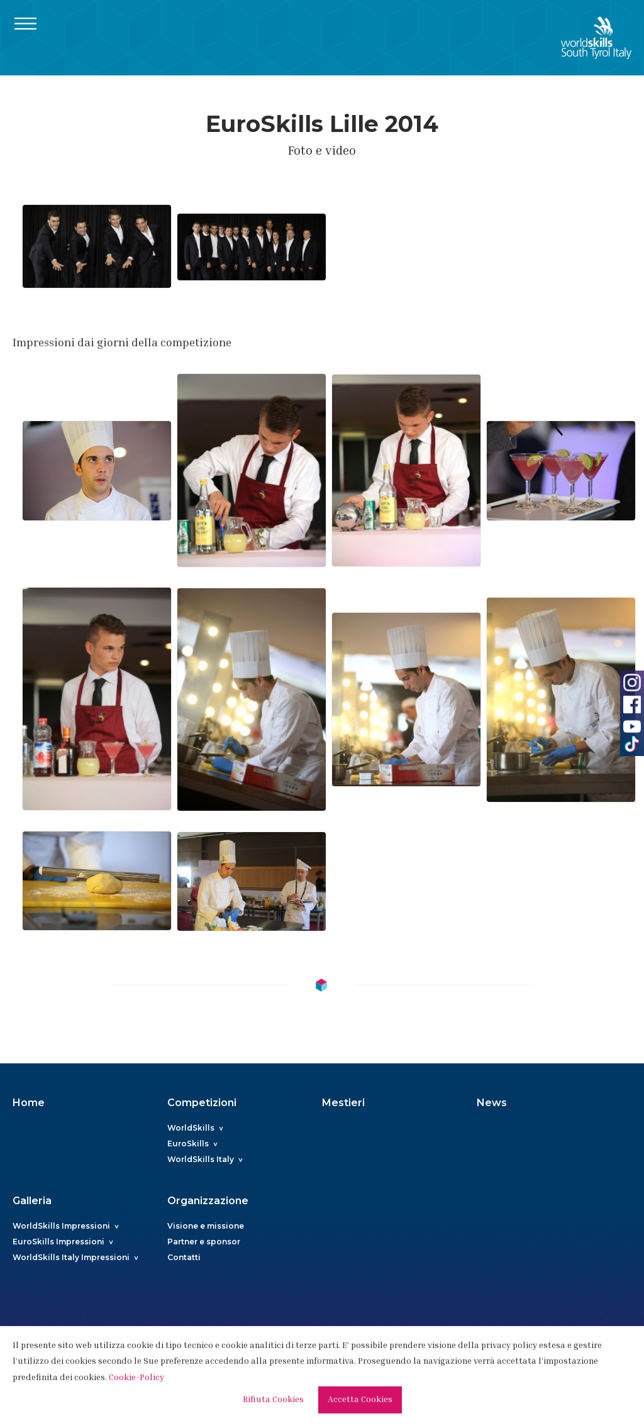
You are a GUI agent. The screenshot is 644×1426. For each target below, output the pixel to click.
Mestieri (343, 1103)
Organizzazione (207, 1201)
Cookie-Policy (136, 1378)
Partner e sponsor (203, 1241)
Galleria (32, 1201)
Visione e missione (205, 1226)
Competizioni (201, 1103)
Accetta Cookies (360, 1400)
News (492, 1103)
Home (29, 1103)
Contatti (184, 1257)
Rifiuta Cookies (273, 1400)
